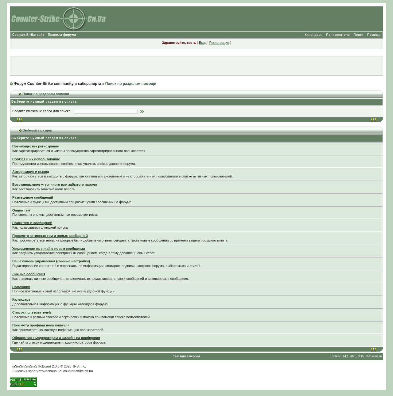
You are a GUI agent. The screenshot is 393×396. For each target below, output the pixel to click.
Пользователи (338, 34)
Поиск (358, 34)
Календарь (313, 34)
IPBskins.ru (374, 356)
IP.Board (44, 366)
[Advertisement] (196, 66)
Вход (203, 42)
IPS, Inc (79, 366)
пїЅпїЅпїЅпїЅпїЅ (24, 366)
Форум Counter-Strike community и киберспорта (57, 84)
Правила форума (62, 34)
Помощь (374, 34)
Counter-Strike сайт (28, 34)
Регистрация (219, 42)
